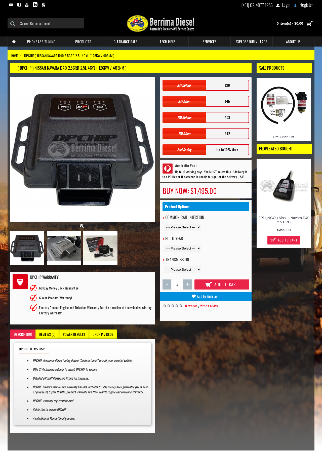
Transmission (177, 260)
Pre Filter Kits (283, 137)
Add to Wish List (208, 296)
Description (23, 334)
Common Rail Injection (184, 217)
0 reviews (191, 305)
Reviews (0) (47, 334)
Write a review (209, 305)
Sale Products (271, 68)
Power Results (74, 334)
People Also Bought (276, 149)
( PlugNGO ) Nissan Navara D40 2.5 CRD (283, 220)
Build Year (174, 238)
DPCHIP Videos (103, 334)
